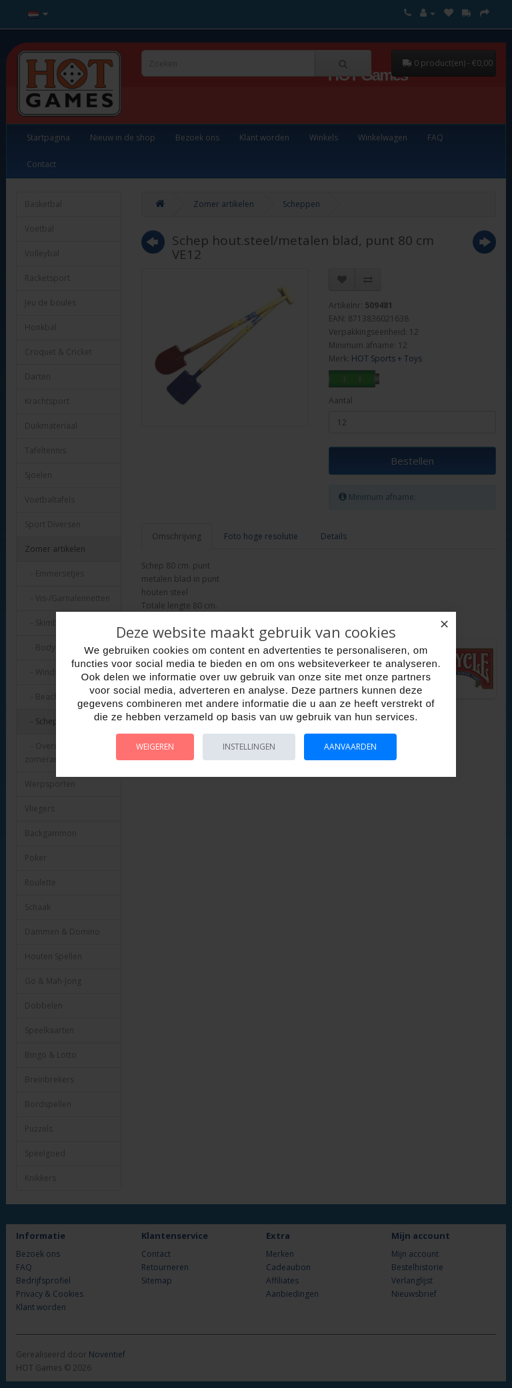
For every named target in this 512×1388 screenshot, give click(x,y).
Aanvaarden (350, 746)
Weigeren (155, 746)
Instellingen (249, 746)
